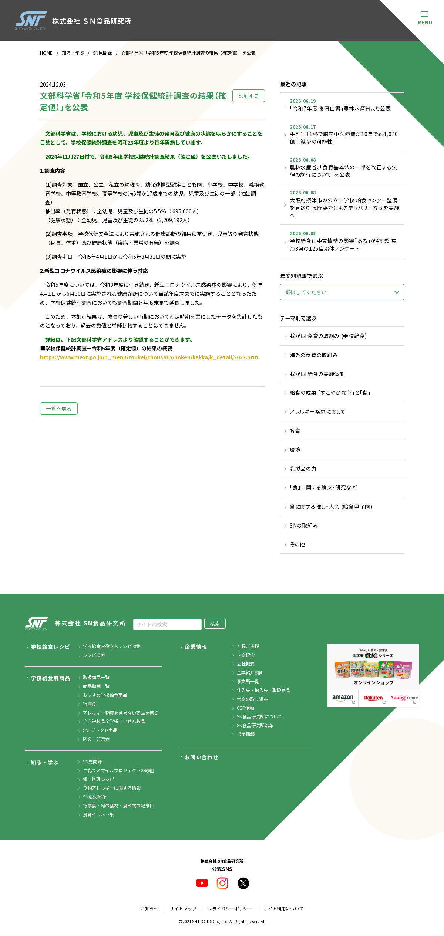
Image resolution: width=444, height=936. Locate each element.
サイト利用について (283, 908)
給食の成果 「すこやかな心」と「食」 (330, 392)
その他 (297, 544)
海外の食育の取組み (314, 355)
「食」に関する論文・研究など (323, 487)
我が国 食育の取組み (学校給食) (328, 335)
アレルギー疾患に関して (318, 411)
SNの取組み (304, 525)
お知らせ (149, 908)
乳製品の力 (303, 468)
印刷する (248, 95)
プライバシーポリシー (230, 908)
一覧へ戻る (59, 408)
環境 (295, 449)
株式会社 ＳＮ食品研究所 (73, 20)
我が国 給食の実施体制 (317, 373)
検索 (215, 624)
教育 (295, 430)
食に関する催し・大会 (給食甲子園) (331, 506)
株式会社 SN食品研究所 (75, 624)
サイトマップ (183, 908)
